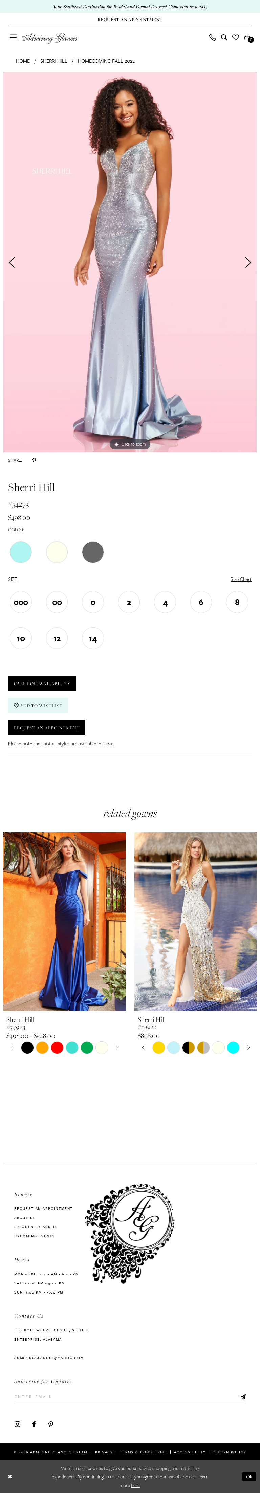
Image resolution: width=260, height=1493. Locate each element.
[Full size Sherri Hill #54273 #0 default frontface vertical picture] (130, 262)
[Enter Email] (130, 1396)
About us (25, 1217)
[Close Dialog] (10, 1477)
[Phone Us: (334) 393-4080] (213, 37)
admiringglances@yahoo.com (49, 1357)
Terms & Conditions (143, 1452)
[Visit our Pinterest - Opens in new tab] (50, 1423)
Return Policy (229, 1452)
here (135, 1485)
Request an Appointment (47, 727)
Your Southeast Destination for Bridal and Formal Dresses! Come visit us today (129, 6)
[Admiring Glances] (49, 38)
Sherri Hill (53, 60)
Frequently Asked (35, 1226)
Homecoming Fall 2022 (106, 60)
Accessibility (190, 1452)
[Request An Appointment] (130, 19)
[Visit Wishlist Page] (236, 37)
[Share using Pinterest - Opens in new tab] (34, 460)
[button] (13, 37)
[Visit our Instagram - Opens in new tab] (17, 1423)
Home (23, 60)
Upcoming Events (34, 1236)
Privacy (104, 1452)
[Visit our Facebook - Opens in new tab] (34, 1423)
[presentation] (64, 921)
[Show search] (224, 37)
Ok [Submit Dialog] (249, 1476)
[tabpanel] (130, 262)
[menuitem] (13, 37)
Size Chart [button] (241, 579)
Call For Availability (42, 683)
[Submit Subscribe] (243, 1397)
